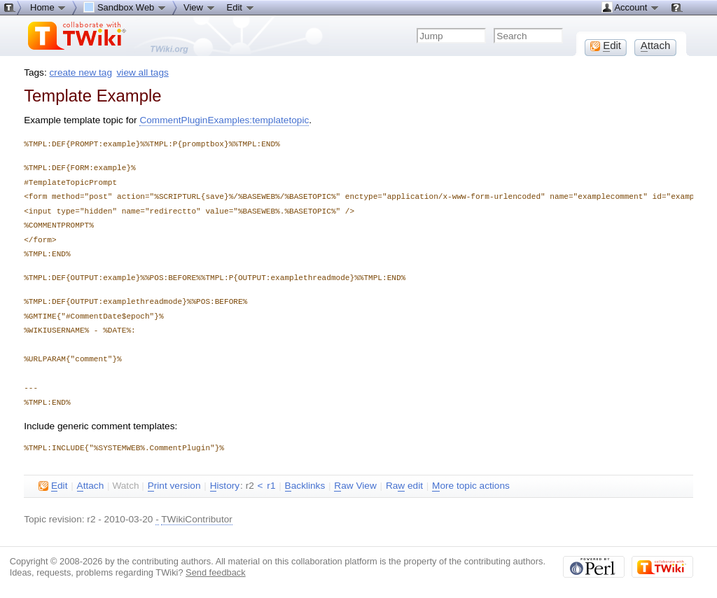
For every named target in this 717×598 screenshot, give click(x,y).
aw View (355, 486)
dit (53, 486)
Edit (241, 7)
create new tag (81, 72)
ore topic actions (471, 486)
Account (630, 7)
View (199, 7)
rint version (174, 486)
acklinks (305, 486)
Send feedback (216, 572)
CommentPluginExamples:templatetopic (224, 120)
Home (48, 7)
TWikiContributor (196, 519)
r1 (271, 485)
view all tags (143, 72)
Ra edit (404, 486)
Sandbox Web (125, 7)
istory (224, 486)
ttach (90, 486)
